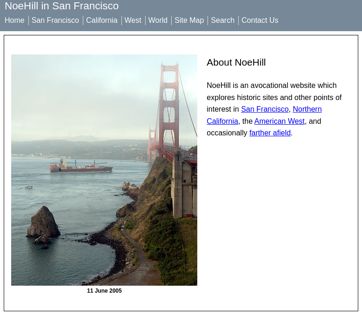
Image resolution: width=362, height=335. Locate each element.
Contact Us (259, 20)
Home (15, 20)
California (102, 20)
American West (280, 121)
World (158, 20)
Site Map (189, 20)
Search (223, 20)
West (133, 20)
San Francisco (55, 20)
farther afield (270, 133)
